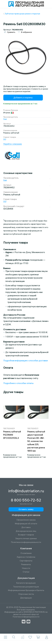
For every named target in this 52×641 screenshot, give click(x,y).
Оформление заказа (26, 520)
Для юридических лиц (26, 531)
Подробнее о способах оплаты (18, 383)
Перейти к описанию (12, 144)
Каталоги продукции (26, 583)
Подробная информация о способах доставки (25, 360)
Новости (26, 568)
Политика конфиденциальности (26, 542)
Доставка (26, 527)
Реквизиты (26, 564)
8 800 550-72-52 (26, 500)
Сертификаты (26, 561)
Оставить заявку (26, 509)
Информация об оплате (26, 523)
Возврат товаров (26, 535)
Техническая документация (26, 587)
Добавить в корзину (23, 97)
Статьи (26, 572)
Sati (5, 119)
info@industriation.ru (26, 491)
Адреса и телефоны (26, 557)
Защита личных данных (26, 538)
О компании (26, 553)
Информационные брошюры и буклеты (26, 590)
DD (4, 139)
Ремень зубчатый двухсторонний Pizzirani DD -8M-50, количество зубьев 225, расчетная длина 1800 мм (36, 441)
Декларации (26, 598)
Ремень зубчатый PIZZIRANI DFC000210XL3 (12, 434)
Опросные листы (26, 594)
